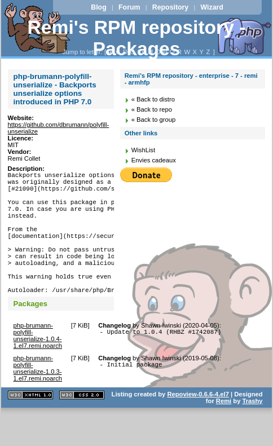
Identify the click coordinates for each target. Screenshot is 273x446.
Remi (223, 431)
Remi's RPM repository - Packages (137, 38)
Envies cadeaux (153, 160)
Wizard (212, 7)
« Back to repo (151, 109)
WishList (143, 150)
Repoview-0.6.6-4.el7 (197, 424)
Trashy (253, 431)
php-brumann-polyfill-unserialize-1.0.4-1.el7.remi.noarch (38, 365)
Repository (170, 7)
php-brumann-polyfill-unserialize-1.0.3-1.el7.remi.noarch (38, 398)
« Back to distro (153, 99)
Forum (129, 7)
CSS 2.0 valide (81, 425)
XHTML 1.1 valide (30, 425)
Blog (98, 7)
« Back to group (153, 119)
